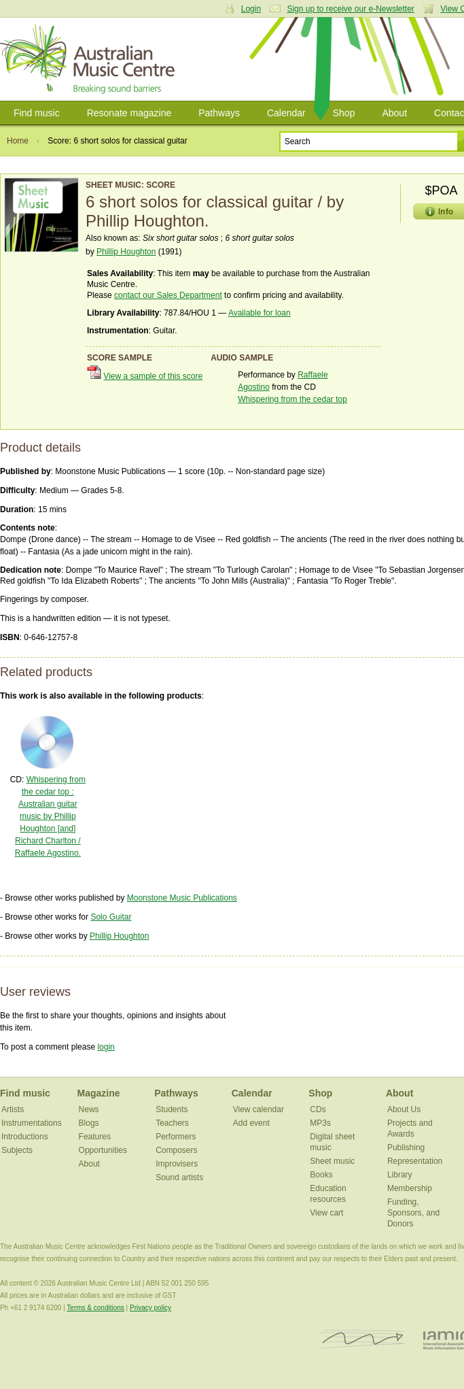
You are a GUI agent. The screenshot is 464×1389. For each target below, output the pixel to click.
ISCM (362, 1340)
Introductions (24, 1136)
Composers (176, 1150)
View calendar (258, 1109)
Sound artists (179, 1177)
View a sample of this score (152, 376)
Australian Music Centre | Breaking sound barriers (90, 59)
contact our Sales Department (168, 295)
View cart (326, 1213)
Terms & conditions (95, 1307)
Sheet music (332, 1161)
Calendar (286, 112)
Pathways (219, 112)
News (89, 1109)
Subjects (17, 1150)
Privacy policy (150, 1307)
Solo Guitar (110, 917)
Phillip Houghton (126, 251)
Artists (12, 1109)
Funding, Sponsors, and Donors (413, 1212)
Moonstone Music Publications (182, 898)
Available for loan (259, 313)
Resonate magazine (129, 112)
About (394, 112)
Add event (251, 1123)
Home (18, 141)
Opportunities (103, 1150)
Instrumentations (31, 1123)
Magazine (98, 1093)
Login (251, 9)
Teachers (172, 1123)
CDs (317, 1109)
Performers (176, 1136)
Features (95, 1136)
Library (399, 1174)
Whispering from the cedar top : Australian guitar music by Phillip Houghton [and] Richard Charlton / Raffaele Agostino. (50, 816)
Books (321, 1174)
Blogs (89, 1123)
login (105, 1047)
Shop (344, 112)
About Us (404, 1109)
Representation (414, 1161)
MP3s (320, 1123)
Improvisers (177, 1164)
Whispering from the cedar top (292, 399)
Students (172, 1109)
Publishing (406, 1147)
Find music (37, 112)
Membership (409, 1188)
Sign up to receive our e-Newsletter (350, 9)
